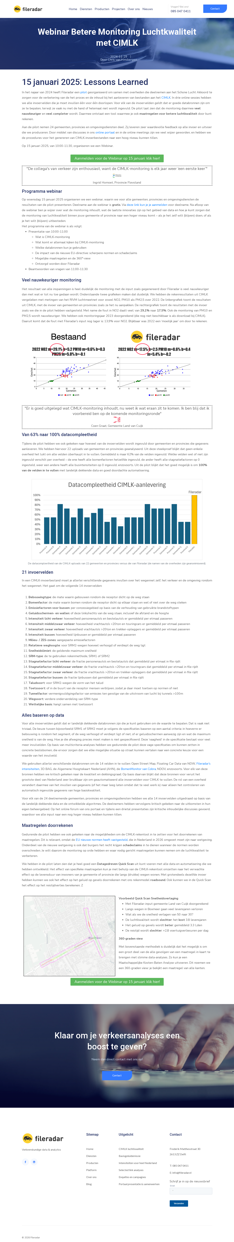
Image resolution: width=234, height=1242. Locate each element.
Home (73, 9)
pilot (83, 92)
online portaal (105, 132)
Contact (176, 1134)
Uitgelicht (126, 1134)
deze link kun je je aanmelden (147, 205)
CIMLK (166, 98)
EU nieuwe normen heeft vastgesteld (102, 840)
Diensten (86, 9)
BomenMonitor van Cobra (138, 769)
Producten (102, 9)
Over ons (134, 9)
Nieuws (147, 9)
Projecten (118, 9)
